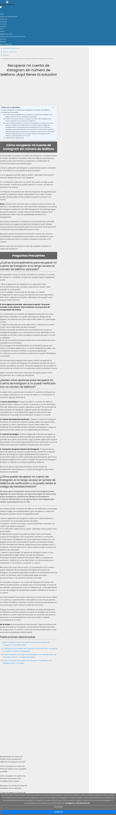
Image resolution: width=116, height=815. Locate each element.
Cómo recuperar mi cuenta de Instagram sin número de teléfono (26, 109)
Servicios (3, 39)
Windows (3, 26)
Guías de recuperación (8, 16)
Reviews (3, 41)
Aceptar (58, 812)
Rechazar (58, 807)
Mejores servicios (6, 34)
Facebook (3, 19)
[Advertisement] (28, 91)
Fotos (2, 29)
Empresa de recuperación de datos (12, 36)
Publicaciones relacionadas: (15, 137)
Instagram (3, 21)
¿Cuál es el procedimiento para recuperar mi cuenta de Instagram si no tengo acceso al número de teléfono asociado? (28, 115)
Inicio (2, 14)
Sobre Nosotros (5, 43)
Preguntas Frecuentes (10, 112)
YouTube (3, 24)
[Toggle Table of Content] (53, 106)
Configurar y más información (77, 803)
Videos (2, 31)
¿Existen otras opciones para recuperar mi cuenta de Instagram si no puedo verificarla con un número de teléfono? (28, 119)
